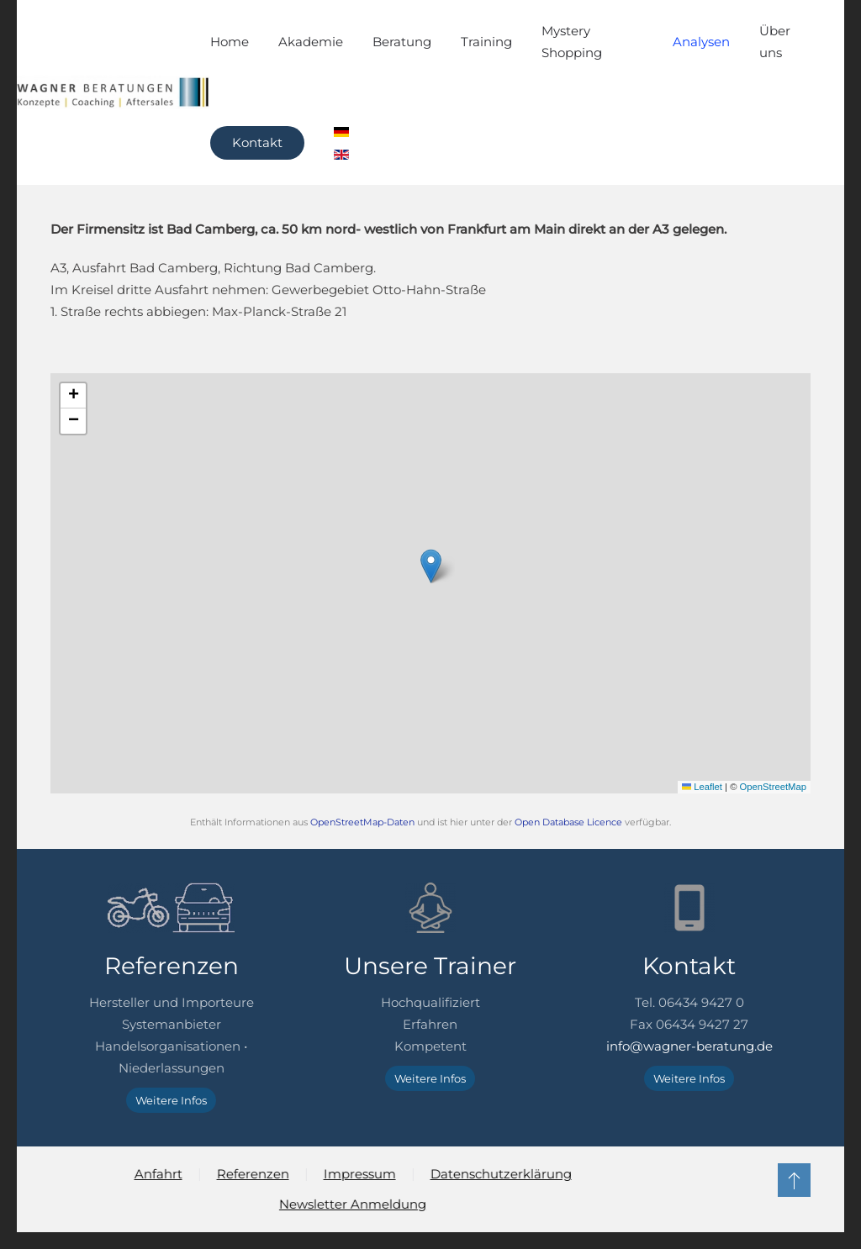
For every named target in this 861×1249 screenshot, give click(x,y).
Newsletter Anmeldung (351, 1204)
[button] (430, 566)
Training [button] (486, 42)
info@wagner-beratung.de (689, 1046)
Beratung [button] (401, 42)
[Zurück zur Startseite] (113, 92)
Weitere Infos (171, 1100)
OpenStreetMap (773, 787)
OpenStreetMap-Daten (362, 822)
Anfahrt (156, 1174)
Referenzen (250, 1174)
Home (229, 42)
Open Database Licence (568, 822)
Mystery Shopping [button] (571, 42)
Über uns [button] (774, 42)
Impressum (357, 1174)
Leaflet (702, 787)
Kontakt (257, 142)
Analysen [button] (701, 42)
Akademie (310, 42)
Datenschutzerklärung (498, 1174)
